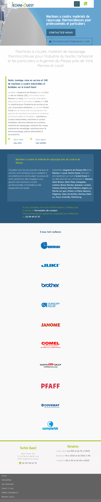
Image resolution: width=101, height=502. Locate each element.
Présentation (6, 480)
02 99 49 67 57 (32, 216)
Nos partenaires (8, 484)
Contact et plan (7, 488)
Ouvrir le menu (77, 4)
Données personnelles (10, 493)
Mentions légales (8, 497)
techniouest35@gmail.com (69, 41)
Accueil (4, 476)
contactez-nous (61, 32)
